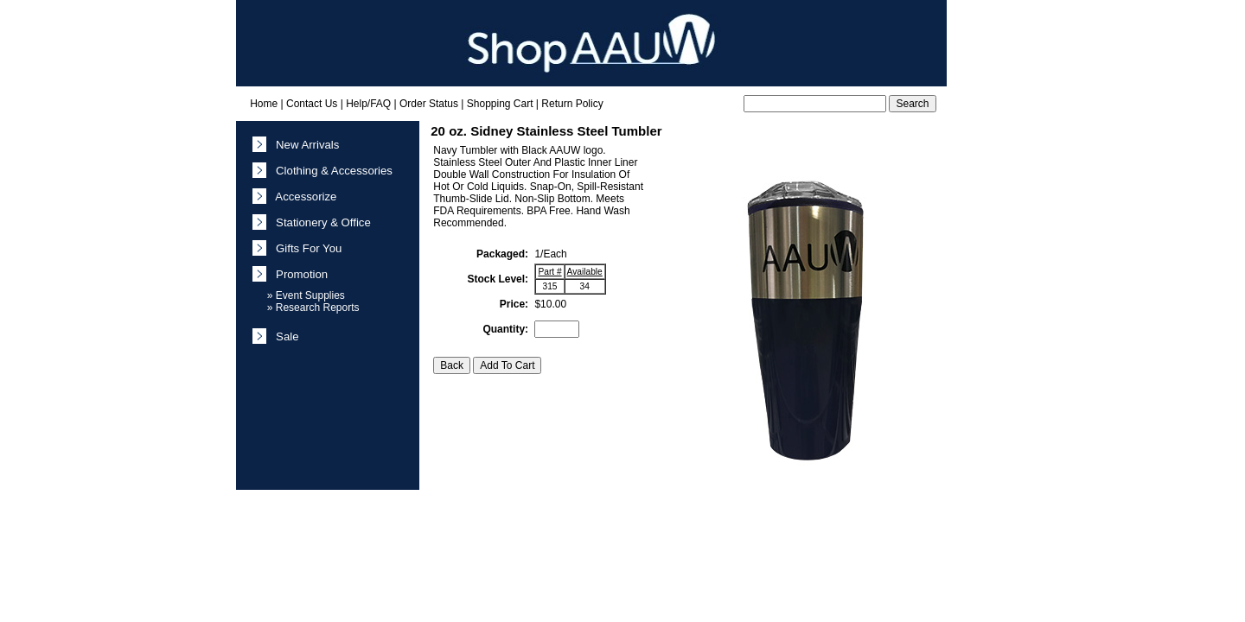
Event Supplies (310, 295)
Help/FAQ (368, 104)
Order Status (428, 104)
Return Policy (572, 104)
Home (264, 104)
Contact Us (311, 104)
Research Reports (318, 307)
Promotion (299, 274)
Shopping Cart (500, 104)
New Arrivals (305, 144)
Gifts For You (306, 248)
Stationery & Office (320, 222)
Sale (284, 336)
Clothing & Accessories (331, 170)
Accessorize (303, 196)
